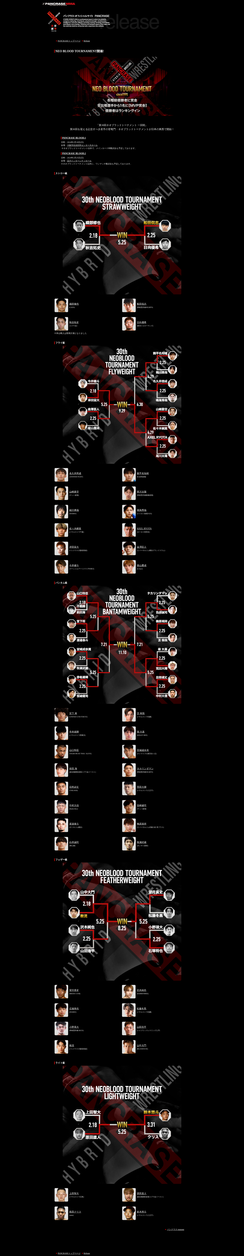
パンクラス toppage (175, 1229)
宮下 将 (73, 713)
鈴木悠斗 (141, 1212)
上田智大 (74, 1193)
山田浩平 (141, 1027)
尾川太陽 (141, 492)
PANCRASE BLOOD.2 (74, 153)
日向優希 (141, 322)
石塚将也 (74, 1008)
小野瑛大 (74, 1027)
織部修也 (74, 304)
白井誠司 (74, 842)
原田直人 (141, 1193)
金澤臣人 (141, 547)
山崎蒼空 (74, 492)
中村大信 (74, 805)
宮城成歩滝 (143, 750)
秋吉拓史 (74, 322)
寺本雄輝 (74, 732)
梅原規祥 (141, 824)
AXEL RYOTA (144, 528)
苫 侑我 (141, 713)
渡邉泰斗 (74, 824)
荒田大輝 (141, 787)
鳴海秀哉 (141, 510)
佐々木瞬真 (75, 528)
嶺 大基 (141, 732)
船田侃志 (141, 304)
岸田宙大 (74, 547)
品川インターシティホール (79, 161)
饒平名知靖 (143, 473)
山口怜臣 (74, 750)
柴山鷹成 (141, 565)
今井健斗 (74, 565)
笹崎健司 (141, 805)
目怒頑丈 (74, 787)
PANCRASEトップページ (69, 41)
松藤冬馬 (141, 1008)
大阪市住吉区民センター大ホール (82, 145)
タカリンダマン (145, 768)
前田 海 (73, 768)
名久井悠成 (75, 473)
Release (87, 41)
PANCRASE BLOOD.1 (74, 138)
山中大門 (141, 1045)
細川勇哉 (74, 510)
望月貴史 (74, 990)
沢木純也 (141, 990)
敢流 (71, 1045)
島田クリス (75, 1212)
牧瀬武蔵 (141, 842)
